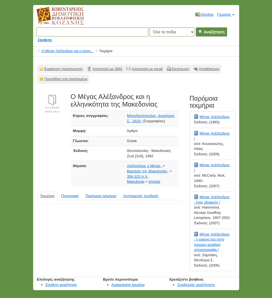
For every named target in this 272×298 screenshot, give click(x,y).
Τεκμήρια (47, 196)
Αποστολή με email (147, 69)
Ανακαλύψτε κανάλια (128, 285)
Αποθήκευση (209, 69)
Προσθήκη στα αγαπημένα (65, 79)
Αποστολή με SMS (107, 69)
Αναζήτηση (211, 32)
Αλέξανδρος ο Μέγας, (144, 166)
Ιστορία (154, 181)
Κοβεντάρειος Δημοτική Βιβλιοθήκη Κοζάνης (55, 19)
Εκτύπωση (180, 69)
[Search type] (172, 31)
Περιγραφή (70, 196)
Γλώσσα (225, 14)
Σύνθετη (45, 40)
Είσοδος (204, 14)
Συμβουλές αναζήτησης (196, 285)
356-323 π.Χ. (137, 176)
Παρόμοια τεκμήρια (100, 196)
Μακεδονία (135, 181)
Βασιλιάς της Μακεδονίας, (147, 171)
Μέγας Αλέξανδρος (215, 117)
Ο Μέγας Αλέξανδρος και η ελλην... (67, 51)
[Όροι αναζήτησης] (92, 31)
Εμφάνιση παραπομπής (63, 69)
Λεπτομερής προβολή (140, 196)
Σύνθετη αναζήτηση (61, 285)
